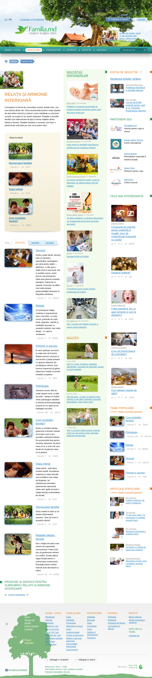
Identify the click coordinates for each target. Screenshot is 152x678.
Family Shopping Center (76, 176)
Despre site (30, 620)
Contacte (29, 629)
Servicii (102, 50)
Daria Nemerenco (133, 558)
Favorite (141, 19)
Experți (72, 50)
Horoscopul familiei (20, 163)
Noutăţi (28, 623)
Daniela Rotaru (117, 223)
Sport (68, 629)
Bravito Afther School (75, 215)
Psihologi (112, 617)
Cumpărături (50, 644)
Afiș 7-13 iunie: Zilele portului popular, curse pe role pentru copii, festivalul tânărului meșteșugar (83, 433)
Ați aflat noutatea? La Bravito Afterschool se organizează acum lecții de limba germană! (85, 221)
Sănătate (70, 620)
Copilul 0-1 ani (51, 626)
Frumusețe (71, 623)
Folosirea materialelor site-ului (57, 672)
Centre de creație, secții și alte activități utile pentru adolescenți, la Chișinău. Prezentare (130, 37)
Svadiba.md (134, 636)
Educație (91, 620)
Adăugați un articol (119, 19)
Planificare (50, 617)
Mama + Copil (13, 50)
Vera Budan (130, 513)
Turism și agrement (74, 635)
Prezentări (54, 50)
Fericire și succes (46, 346)
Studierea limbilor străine (125, 78)
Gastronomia (72, 649)
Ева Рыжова (131, 100)
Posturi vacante (31, 626)
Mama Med (71, 103)
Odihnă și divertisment (92, 633)
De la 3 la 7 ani (52, 632)
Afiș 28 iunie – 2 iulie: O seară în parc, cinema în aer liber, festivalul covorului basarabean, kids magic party (84, 399)
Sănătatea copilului (53, 638)
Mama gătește (135, 617)
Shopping (91, 638)
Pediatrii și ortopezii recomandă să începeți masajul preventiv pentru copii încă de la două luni (84, 109)
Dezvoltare (50, 641)
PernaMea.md (72, 321)
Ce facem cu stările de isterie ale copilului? (136, 548)
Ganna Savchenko (119, 348)
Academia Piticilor (73, 141)
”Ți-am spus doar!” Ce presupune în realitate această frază (135, 517)
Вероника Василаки (134, 85)
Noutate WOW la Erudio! (78, 256)
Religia (40, 305)
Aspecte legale (72, 632)
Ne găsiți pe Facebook (18, 670)
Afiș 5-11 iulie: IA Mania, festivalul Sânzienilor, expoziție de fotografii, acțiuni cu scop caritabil (85, 366)
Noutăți (73, 337)
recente (20, 243)
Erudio (69, 253)
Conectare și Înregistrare (32, 19)
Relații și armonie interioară (130, 412)
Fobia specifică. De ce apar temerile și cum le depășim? (123, 311)
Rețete (86, 50)
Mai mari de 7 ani (53, 635)
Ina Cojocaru (131, 498)
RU (6, 20)
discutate (50, 243)
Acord (27, 617)
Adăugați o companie (58, 660)
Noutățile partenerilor (77, 74)
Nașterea (49, 623)
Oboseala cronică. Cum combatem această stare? (136, 563)
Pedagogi (112, 620)
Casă (68, 617)
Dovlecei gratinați (120, 272)
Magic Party (129, 168)
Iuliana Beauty (130, 154)
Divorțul (40, 250)
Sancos (69, 286)
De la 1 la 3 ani (52, 629)
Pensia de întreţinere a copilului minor (136, 532)
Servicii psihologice (16, 595)
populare (35, 243)
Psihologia (42, 386)
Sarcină (48, 620)
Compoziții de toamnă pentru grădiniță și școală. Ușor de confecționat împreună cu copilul (123, 233)
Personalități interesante (71, 645)
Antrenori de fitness (116, 623)
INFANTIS (128, 180)
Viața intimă (16, 189)
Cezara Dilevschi (118, 305)
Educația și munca (74, 626)
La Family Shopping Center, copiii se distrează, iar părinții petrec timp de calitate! (83, 183)
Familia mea (34, 50)
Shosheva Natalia (133, 545)
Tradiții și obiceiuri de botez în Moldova (135, 501)
